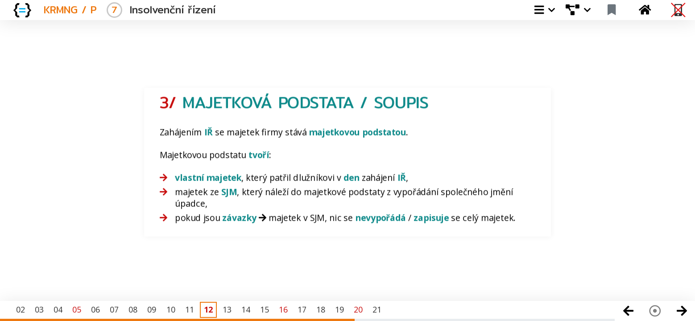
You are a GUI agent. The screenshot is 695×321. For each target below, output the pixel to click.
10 (170, 309)
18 (320, 309)
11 (189, 309)
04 (58, 309)
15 (264, 309)
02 (20, 309)
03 (39, 309)
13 (227, 309)
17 (302, 309)
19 (339, 309)
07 (114, 309)
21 (376, 309)
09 (151, 309)
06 (95, 309)
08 (132, 309)
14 (245, 309)
